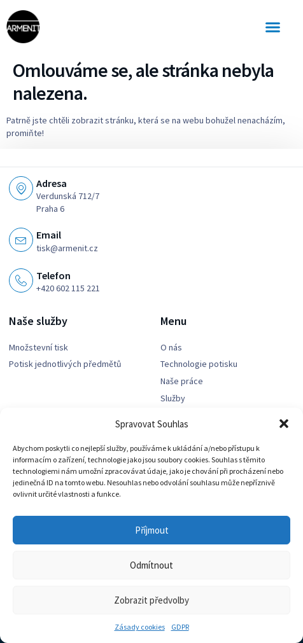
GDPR (180, 627)
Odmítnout (151, 565)
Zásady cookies (140, 627)
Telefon (53, 275)
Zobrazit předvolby (151, 600)
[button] (284, 423)
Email (48, 234)
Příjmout (152, 530)
